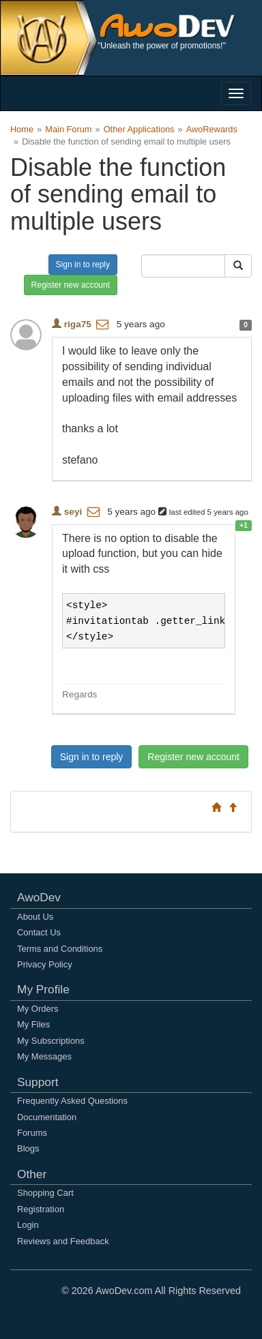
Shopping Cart (45, 1193)
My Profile (43, 989)
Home (21, 129)
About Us (35, 917)
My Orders (37, 1009)
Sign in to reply (83, 264)
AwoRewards (211, 129)
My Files (33, 1024)
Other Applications (139, 129)
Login (28, 1225)
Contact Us (39, 932)
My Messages (44, 1056)
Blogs (28, 1148)
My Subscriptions (51, 1041)
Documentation (46, 1117)
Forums (32, 1133)
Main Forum (68, 129)
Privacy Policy (44, 964)
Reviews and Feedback (63, 1241)
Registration (40, 1209)
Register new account (70, 285)
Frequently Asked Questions (72, 1101)
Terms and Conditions (59, 949)
